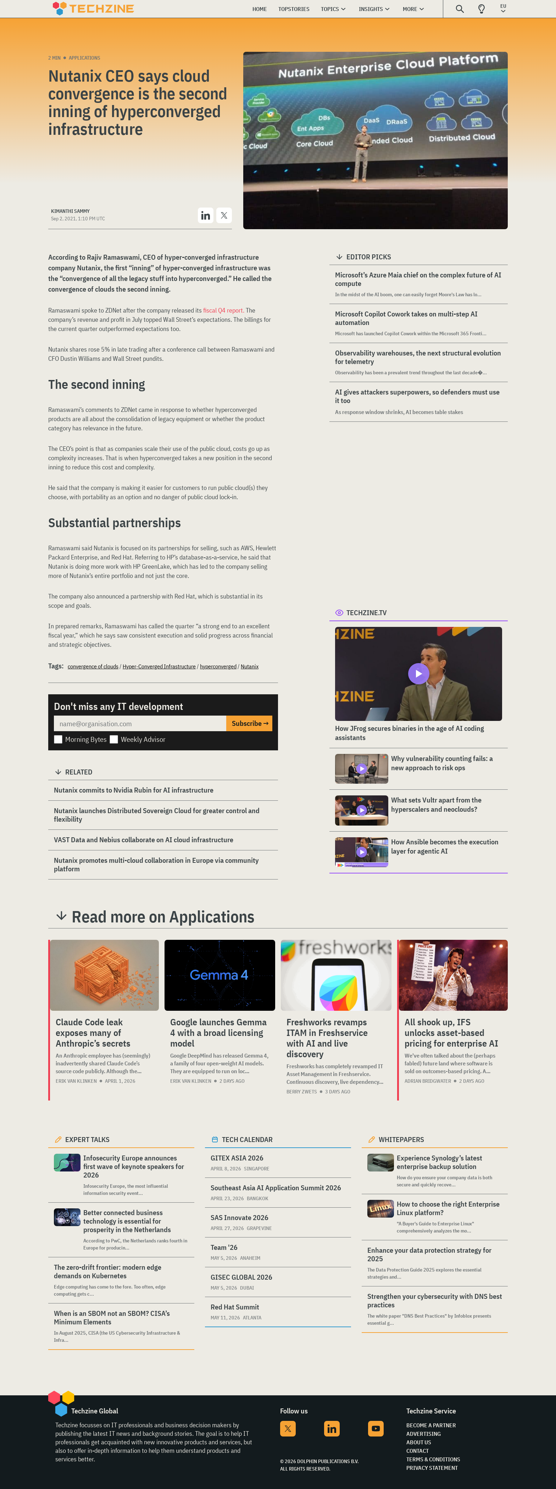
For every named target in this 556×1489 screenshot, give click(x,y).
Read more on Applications (163, 916)
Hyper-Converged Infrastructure (159, 666)
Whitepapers (401, 1139)
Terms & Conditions (433, 1459)
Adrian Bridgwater (428, 1081)
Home (259, 8)
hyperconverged (218, 666)
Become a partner (431, 1425)
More (410, 8)
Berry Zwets (302, 1091)
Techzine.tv (366, 612)
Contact (417, 1450)
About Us (418, 1442)
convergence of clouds (93, 666)
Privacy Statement (432, 1467)
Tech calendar (247, 1139)
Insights (371, 8)
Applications (84, 58)
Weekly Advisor (143, 739)
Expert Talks (87, 1139)
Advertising (423, 1433)
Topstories (294, 8)
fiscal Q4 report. (223, 310)
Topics (330, 8)
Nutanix (249, 666)
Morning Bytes (86, 739)
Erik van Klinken (76, 1081)
